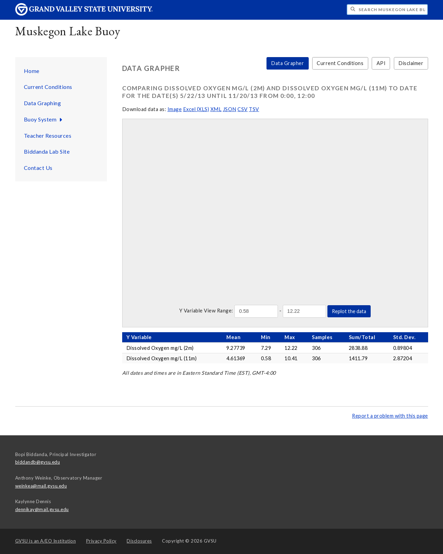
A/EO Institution (45, 541)
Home (31, 70)
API (381, 63)
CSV (242, 109)
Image (175, 109)
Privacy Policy (101, 541)
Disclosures (139, 541)
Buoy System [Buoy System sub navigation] (44, 119)
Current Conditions (48, 86)
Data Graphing (42, 103)
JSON (229, 109)
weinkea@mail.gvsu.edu (41, 486)
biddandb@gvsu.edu (37, 462)
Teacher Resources (48, 135)
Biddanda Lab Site (47, 151)
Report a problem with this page (390, 416)
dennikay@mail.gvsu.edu (42, 509)
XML (216, 109)
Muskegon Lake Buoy (67, 31)
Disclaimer (410, 63)
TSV (254, 109)
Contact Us (38, 167)
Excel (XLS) (196, 109)
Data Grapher (287, 63)
